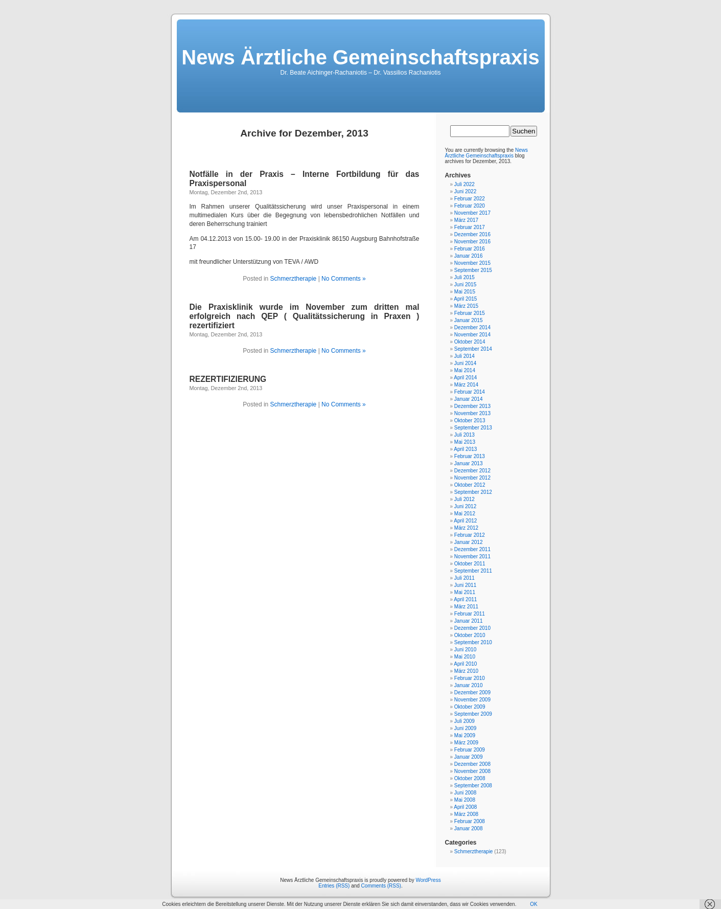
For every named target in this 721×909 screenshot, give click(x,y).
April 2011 (465, 599)
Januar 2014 (468, 399)
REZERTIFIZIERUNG (228, 379)
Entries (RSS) (334, 886)
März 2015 (466, 306)
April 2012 (465, 521)
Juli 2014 (464, 356)
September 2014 (473, 349)
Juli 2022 (464, 184)
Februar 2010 (469, 678)
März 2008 (466, 814)
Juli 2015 (464, 277)
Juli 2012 (464, 499)
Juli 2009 (464, 721)
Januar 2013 (468, 463)
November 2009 (472, 699)
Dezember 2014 (472, 327)
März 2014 (466, 385)
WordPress (427, 880)
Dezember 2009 (472, 692)
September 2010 (473, 642)
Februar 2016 (469, 249)
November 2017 (472, 213)
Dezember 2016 (472, 234)
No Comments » (343, 278)
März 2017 (466, 220)
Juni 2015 (465, 284)
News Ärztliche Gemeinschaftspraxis (360, 57)
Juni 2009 (465, 728)
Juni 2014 (465, 363)
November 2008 (472, 771)
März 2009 (466, 742)
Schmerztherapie (293, 278)
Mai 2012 (464, 513)
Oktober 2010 (469, 635)
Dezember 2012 (472, 470)
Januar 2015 (468, 320)
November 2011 (472, 556)
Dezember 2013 (472, 406)
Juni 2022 (465, 191)
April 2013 (465, 449)
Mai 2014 (464, 370)
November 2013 (472, 413)
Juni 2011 (465, 585)
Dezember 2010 (472, 628)
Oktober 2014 (469, 342)
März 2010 (466, 671)
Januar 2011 (468, 621)
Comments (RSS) (381, 886)
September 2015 (473, 270)
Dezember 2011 (472, 549)
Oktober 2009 (469, 707)
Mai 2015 (464, 291)
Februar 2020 (469, 206)
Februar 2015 (469, 313)
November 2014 (472, 334)
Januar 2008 (468, 828)
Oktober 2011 (469, 563)
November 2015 (472, 263)
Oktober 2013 (469, 420)
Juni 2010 (465, 649)
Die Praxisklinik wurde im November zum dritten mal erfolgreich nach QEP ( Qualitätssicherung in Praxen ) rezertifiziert (305, 316)
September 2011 (473, 571)
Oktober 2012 (469, 485)
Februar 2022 (469, 198)
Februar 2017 (469, 227)
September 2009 (473, 714)
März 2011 (466, 606)
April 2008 (465, 807)
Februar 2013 (469, 456)
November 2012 (472, 478)
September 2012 (473, 492)
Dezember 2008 (472, 764)
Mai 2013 (464, 442)
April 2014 (465, 377)
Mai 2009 (464, 735)
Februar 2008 (469, 821)
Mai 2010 (464, 657)
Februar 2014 (469, 392)
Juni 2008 (465, 793)
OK (533, 904)
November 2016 (472, 241)
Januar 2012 (468, 542)
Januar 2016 (468, 256)
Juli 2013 (464, 435)
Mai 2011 (464, 592)
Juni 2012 (465, 506)
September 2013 (473, 427)
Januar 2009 (468, 757)
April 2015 (465, 299)
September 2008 (473, 785)
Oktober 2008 (469, 778)
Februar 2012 (469, 535)
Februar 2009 (469, 750)
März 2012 (466, 528)
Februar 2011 (469, 614)
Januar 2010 (468, 685)
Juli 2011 (464, 578)
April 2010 (465, 664)
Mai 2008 (464, 800)
